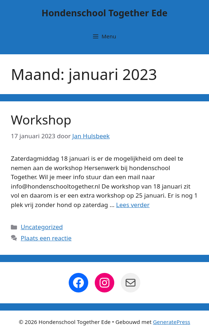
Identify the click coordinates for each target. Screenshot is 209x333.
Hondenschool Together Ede (104, 13)
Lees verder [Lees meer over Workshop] (133, 205)
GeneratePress (171, 321)
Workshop (41, 119)
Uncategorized (42, 227)
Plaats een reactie (46, 238)
